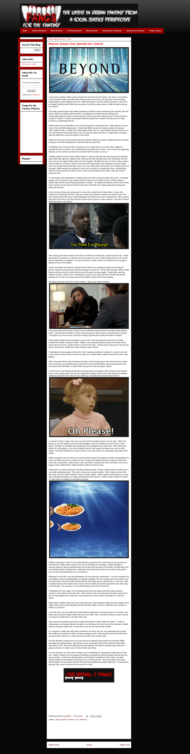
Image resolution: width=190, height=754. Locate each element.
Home (89, 745)
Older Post (124, 745)
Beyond (64, 720)
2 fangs (57, 720)
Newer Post (54, 745)
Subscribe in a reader (29, 64)
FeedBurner (36, 95)
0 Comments (78, 716)
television (83, 720)
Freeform (71, 720)
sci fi (77, 720)
